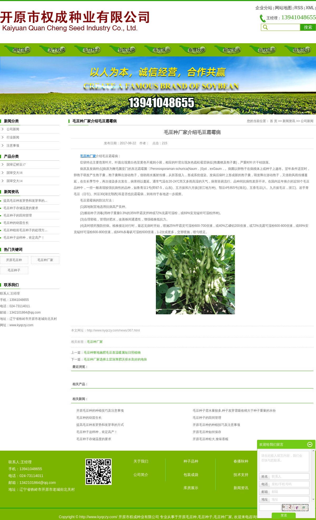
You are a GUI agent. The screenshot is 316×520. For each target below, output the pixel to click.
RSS (298, 8)
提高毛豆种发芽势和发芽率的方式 (100, 425)
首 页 (273, 121)
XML (310, 8)
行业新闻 (13, 137)
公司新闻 (13, 129)
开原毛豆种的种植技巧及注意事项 (100, 410)
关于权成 (56, 49)
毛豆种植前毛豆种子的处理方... (25, 230)
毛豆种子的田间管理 (17, 215)
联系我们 (301, 49)
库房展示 (161, 49)
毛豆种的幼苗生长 (16, 223)
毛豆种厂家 (45, 260)
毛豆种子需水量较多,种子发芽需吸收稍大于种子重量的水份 (234, 410)
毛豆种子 (91, 49)
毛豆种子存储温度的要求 (20, 208)
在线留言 (266, 49)
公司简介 (141, 475)
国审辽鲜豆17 (16, 164)
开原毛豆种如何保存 (207, 432)
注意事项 (13, 145)
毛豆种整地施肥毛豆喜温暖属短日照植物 (112, 352)
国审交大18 (14, 173)
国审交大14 (14, 181)
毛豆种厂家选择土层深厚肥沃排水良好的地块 (115, 359)
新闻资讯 (231, 49)
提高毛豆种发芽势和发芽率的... (25, 201)
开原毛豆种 (14, 260)
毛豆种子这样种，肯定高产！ (24, 237)
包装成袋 (126, 49)
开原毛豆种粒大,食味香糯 (210, 439)
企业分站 (263, 8)
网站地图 (283, 8)
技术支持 (241, 475)
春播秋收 (196, 49)
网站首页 (21, 49)
